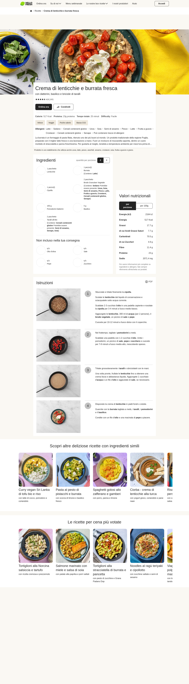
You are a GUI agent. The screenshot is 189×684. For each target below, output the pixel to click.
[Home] (31, 11)
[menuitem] (27, 3)
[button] (73, 160)
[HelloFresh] (26, 4)
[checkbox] (36, 99)
